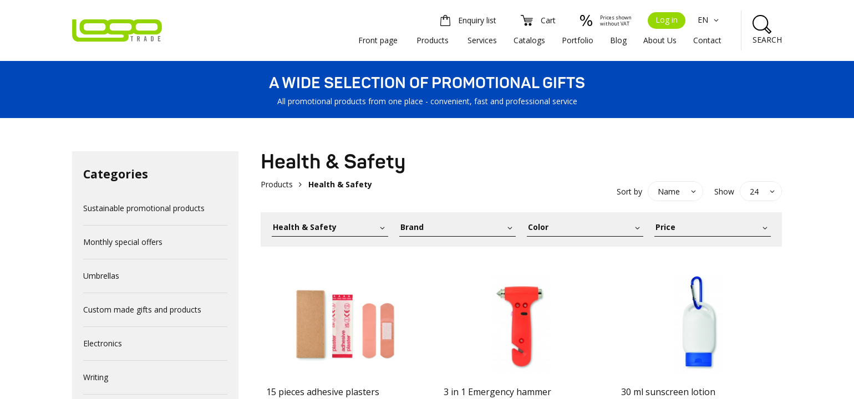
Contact (707, 40)
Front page (378, 40)
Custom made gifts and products (142, 309)
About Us (660, 40)
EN (709, 19)
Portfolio (577, 40)
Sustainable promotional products (144, 208)
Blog (618, 40)
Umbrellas (101, 275)
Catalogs (529, 40)
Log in (666, 19)
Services (482, 40)
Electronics (102, 343)
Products (432, 40)
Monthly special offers (122, 242)
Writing (95, 377)
